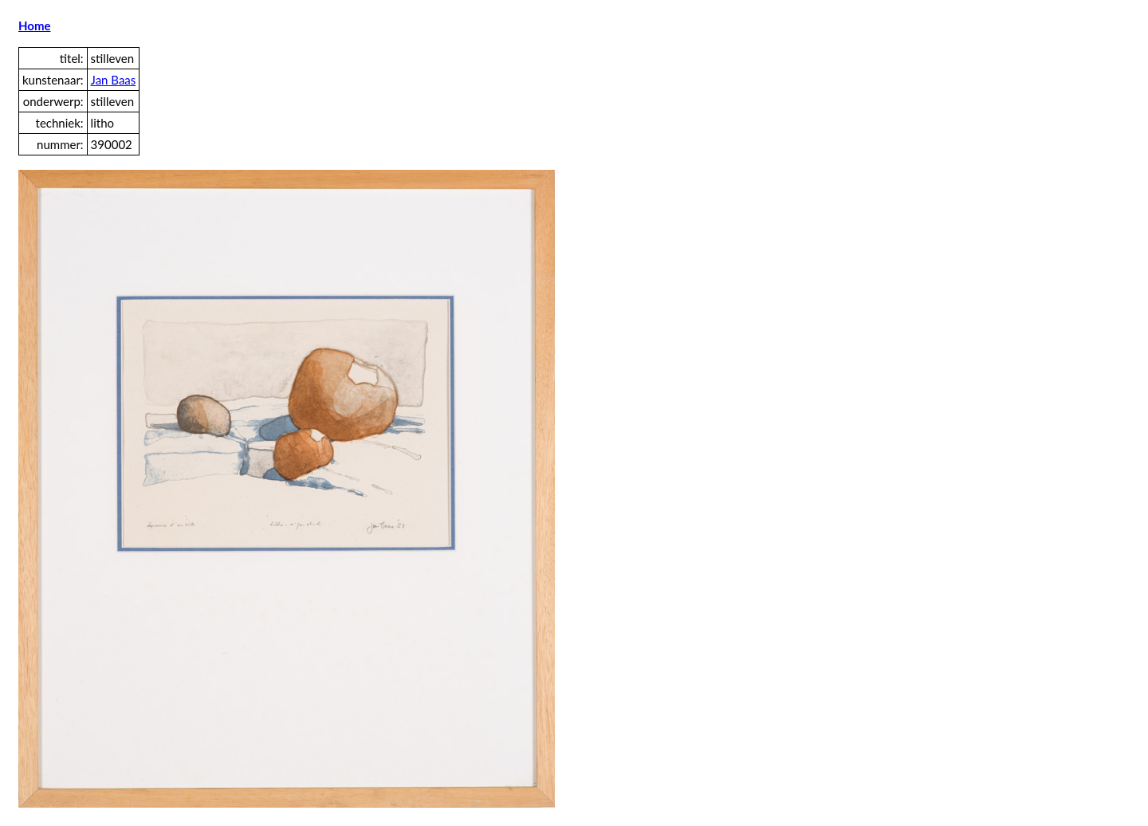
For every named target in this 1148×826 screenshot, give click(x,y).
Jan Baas (113, 80)
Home (34, 25)
